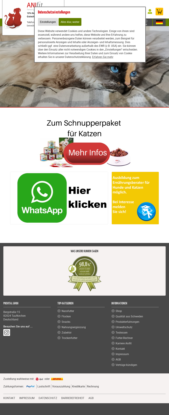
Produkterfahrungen (127, 322)
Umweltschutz (124, 327)
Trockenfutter (69, 338)
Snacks (66, 322)
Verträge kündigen (126, 365)
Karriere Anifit (124, 343)
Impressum (122, 354)
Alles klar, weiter (70, 22)
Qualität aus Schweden (129, 316)
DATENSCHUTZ (48, 397)
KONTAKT (9, 397)
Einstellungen (48, 22)
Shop (119, 311)
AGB (118, 359)
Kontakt (120, 349)
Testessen (122, 332)
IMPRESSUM (27, 397)
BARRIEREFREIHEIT (72, 397)
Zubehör (66, 332)
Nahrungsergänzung (74, 327)
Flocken (66, 316)
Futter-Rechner (124, 338)
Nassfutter (68, 311)
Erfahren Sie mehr (102, 57)
